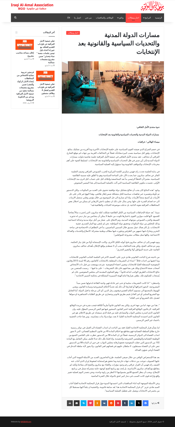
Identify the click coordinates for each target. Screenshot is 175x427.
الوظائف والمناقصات (104, 18)
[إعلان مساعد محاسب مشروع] (24, 44)
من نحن (88, 18)
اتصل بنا (77, 18)
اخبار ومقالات (133, 18)
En (68, 18)
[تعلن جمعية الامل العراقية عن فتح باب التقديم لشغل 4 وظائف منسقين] (45, 76)
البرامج (148, 18)
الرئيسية (158, 18)
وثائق (121, 18)
